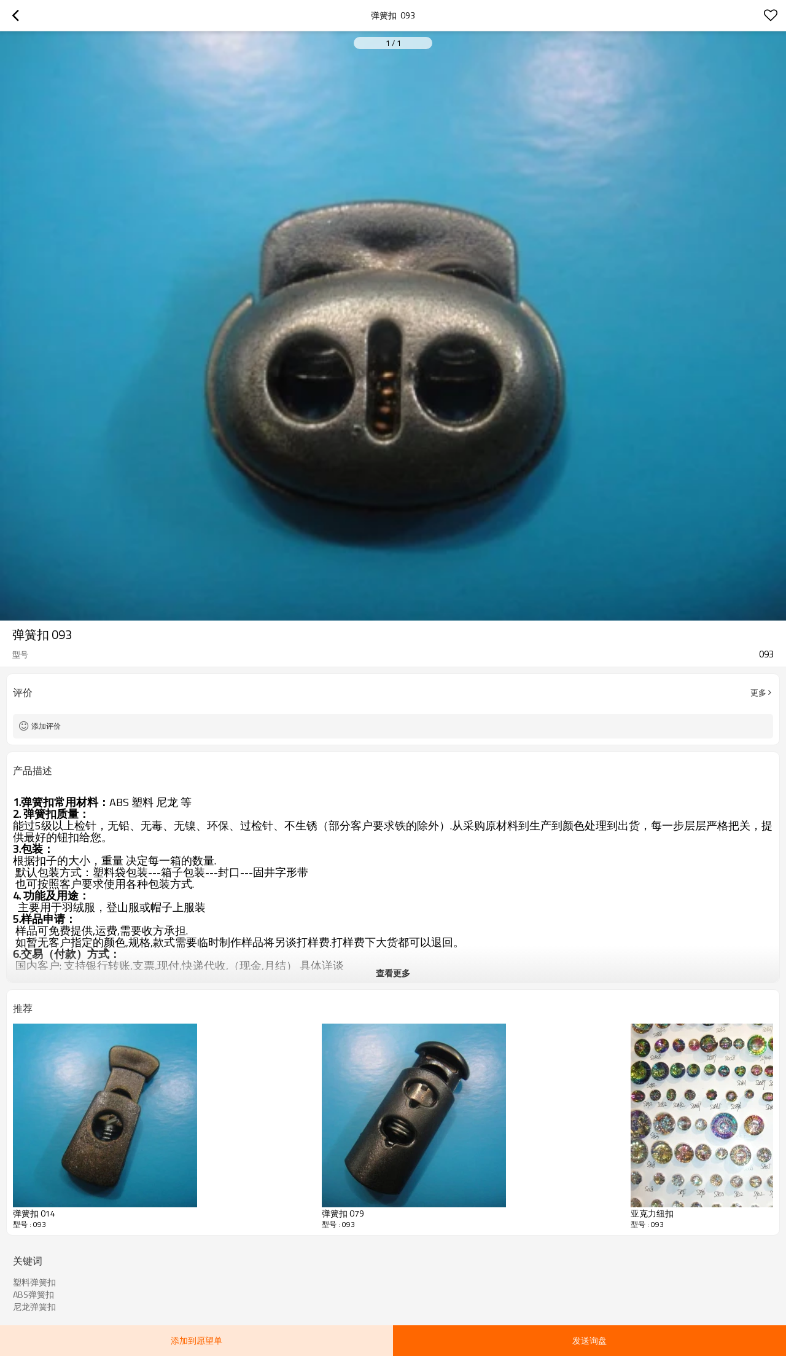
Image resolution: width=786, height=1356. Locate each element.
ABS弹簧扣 (33, 1294)
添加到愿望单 (196, 1340)
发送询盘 (589, 1340)
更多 (758, 692)
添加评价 (46, 726)
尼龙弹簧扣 (34, 1307)
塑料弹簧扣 (34, 1282)
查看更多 (393, 972)
